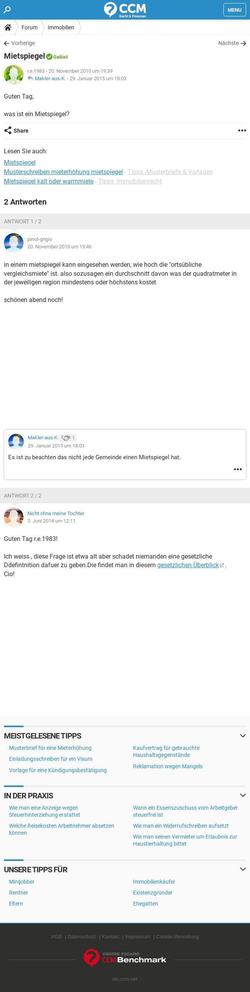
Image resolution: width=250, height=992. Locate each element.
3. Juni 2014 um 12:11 (51, 521)
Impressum (137, 937)
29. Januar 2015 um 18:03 (98, 78)
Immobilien (61, 27)
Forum (30, 27)
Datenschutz (82, 937)
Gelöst (60, 57)
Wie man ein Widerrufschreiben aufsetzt (181, 826)
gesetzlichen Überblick (188, 565)
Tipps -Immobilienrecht (130, 181)
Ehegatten (145, 903)
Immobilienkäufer (154, 882)
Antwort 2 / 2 (22, 495)
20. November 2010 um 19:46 (59, 247)
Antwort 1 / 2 (22, 221)
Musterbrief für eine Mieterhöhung (50, 748)
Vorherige (23, 43)
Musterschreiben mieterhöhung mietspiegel (63, 172)
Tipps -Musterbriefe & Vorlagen (170, 172)
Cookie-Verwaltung (177, 937)
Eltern (16, 903)
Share (21, 131)
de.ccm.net (125, 979)
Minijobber (21, 882)
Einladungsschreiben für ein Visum (50, 759)
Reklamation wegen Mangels (168, 766)
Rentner (18, 893)
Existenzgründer (153, 893)
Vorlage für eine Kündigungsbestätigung (58, 770)
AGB (56, 937)
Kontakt (110, 937)
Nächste (228, 43)
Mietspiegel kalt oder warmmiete (49, 181)
